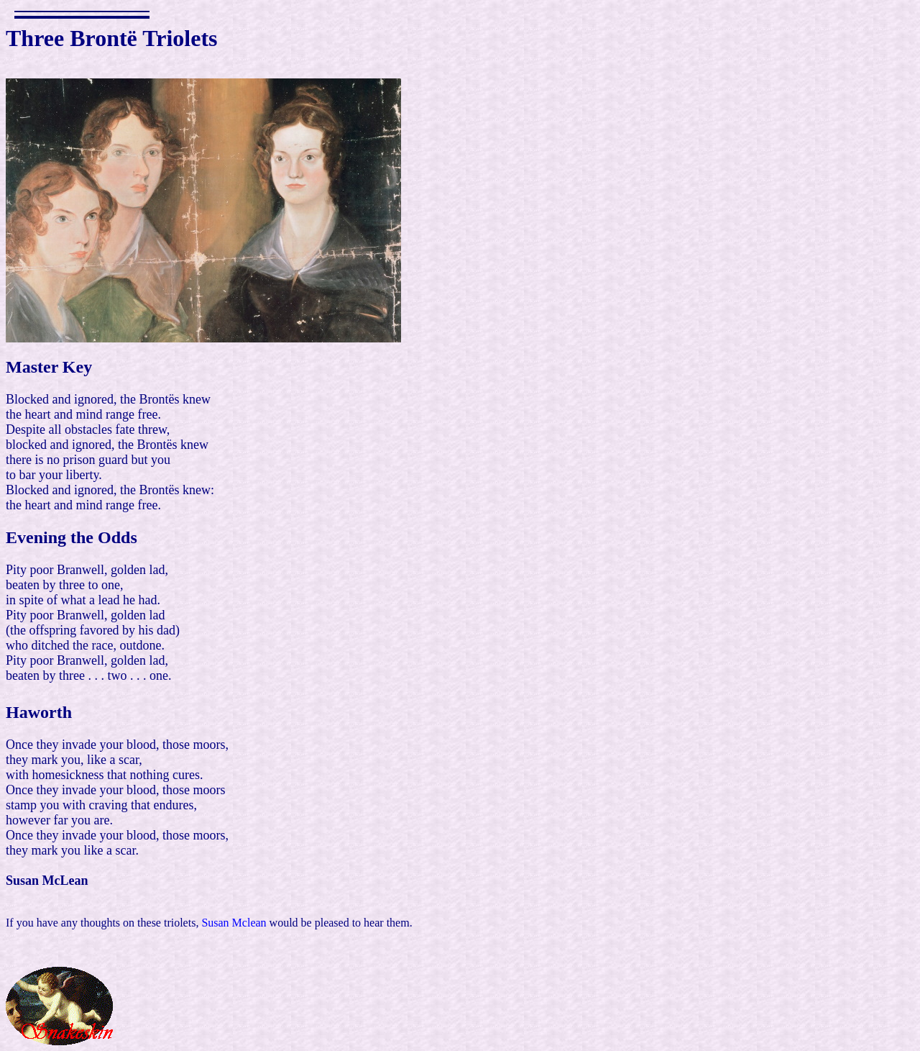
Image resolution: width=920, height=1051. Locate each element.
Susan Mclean (233, 922)
